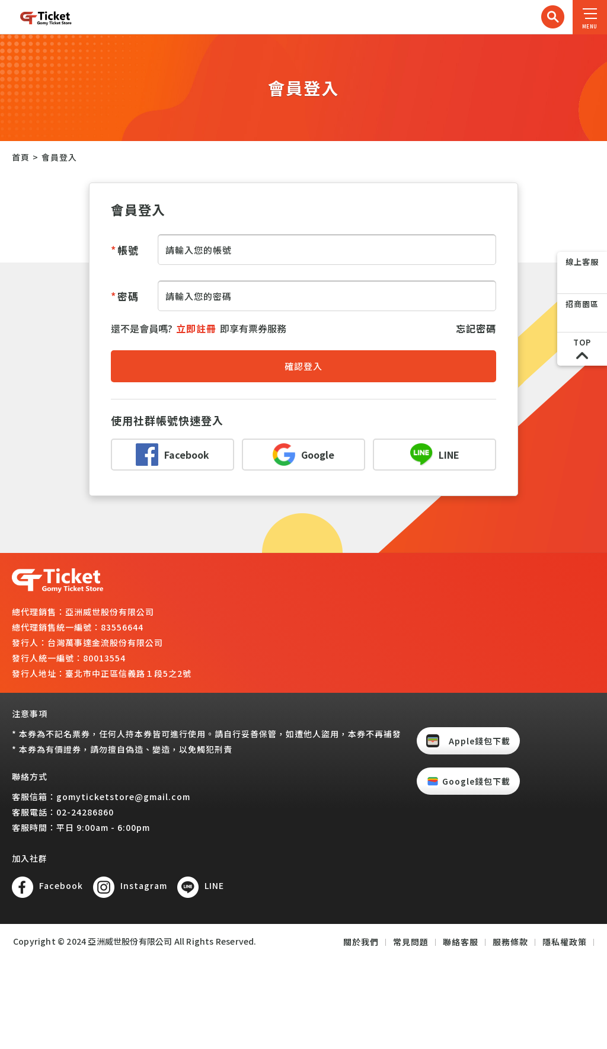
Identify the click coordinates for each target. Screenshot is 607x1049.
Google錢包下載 (476, 781)
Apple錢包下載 (479, 741)
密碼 (125, 296)
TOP (582, 342)
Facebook (61, 885)
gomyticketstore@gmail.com (123, 796)
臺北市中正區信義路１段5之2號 (128, 673)
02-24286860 (85, 812)
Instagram (143, 885)
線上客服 (582, 261)
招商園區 (582, 303)
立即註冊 (196, 328)
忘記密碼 (476, 328)
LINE (214, 885)
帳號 (125, 249)
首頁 (21, 157)
